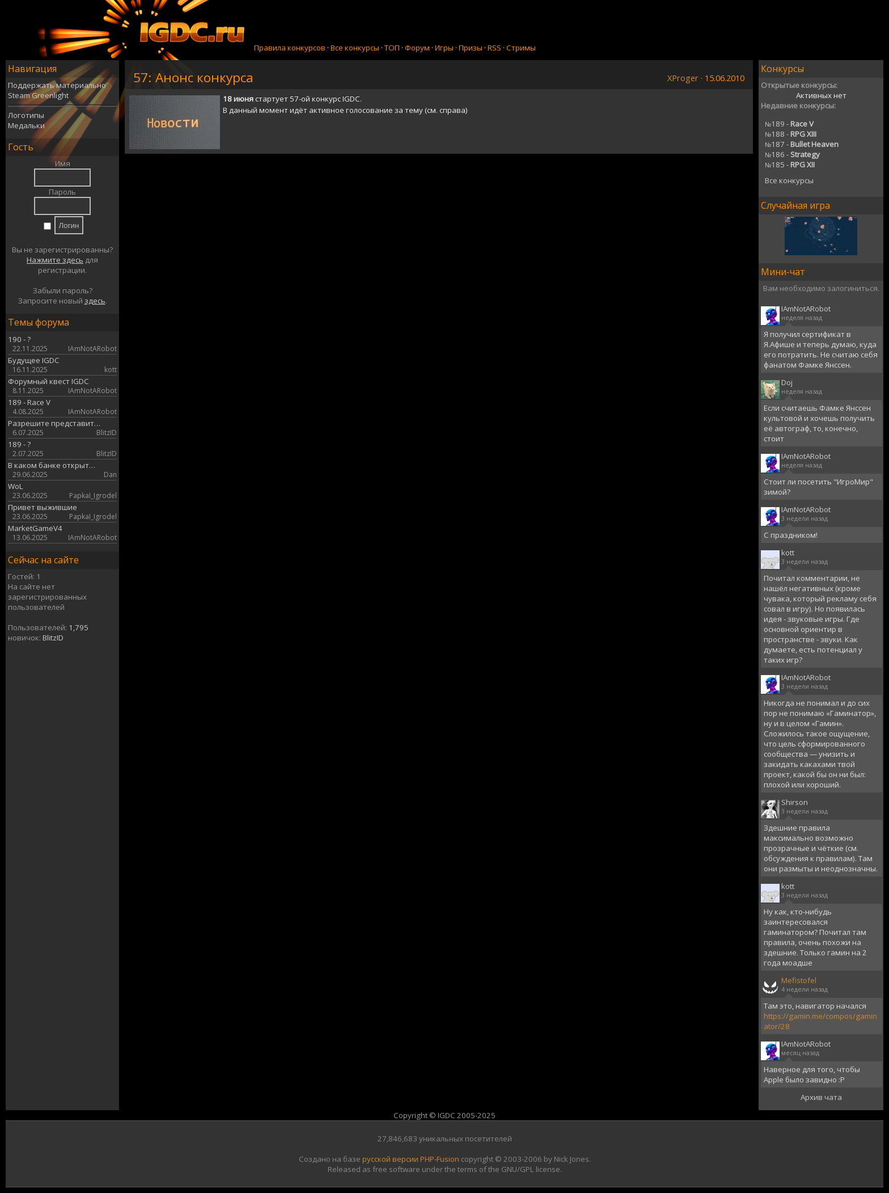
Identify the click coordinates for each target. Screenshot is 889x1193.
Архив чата (821, 1097)
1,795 (78, 627)
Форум (417, 48)
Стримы (521, 48)
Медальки (26, 125)
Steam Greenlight (38, 95)
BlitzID (53, 638)
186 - (792, 154)
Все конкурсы (355, 48)
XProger (682, 77)
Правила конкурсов (289, 48)
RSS (494, 48)
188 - (790, 134)
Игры (444, 48)
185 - (790, 164)
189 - (789, 124)
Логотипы (26, 115)
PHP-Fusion (439, 1159)
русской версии (390, 1159)
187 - (802, 144)
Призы (470, 48)
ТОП (392, 48)
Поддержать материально (57, 85)
